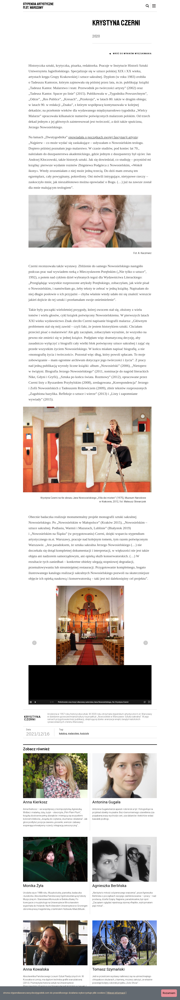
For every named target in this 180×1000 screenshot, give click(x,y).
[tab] (147, 6)
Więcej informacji (116, 992)
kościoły (84, 764)
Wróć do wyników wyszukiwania (132, 53)
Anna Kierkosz (35, 833)
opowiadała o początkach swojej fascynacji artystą (102, 137)
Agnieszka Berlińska (109, 917)
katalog (63, 764)
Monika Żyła (33, 917)
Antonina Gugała (106, 833)
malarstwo (73, 764)
